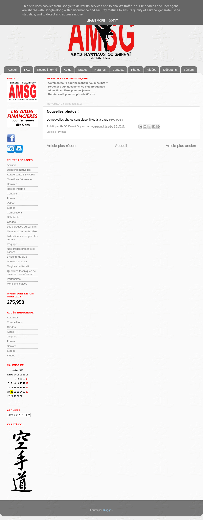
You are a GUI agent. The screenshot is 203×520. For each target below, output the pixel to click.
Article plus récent (61, 146)
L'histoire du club (17, 256)
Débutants (170, 69)
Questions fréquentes (19, 179)
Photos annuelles (17, 261)
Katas (10, 331)
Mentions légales (17, 283)
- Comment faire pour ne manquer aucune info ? (77, 82)
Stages (83, 69)
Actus (67, 69)
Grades (11, 221)
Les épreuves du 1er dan (21, 226)
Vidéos (151, 69)
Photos (135, 69)
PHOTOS (115, 119)
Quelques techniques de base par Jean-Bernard (21, 273)
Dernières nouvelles (19, 169)
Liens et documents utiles (22, 231)
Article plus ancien (181, 146)
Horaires (100, 69)
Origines (12, 336)
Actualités (13, 317)
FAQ (27, 69)
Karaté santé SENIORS (21, 174)
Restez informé (47, 69)
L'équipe (12, 244)
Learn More (96, 20)
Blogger (107, 510)
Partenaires (14, 278)
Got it (113, 20)
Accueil (12, 69)
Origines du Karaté (18, 266)
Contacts (118, 69)
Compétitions (15, 212)
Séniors (189, 69)
